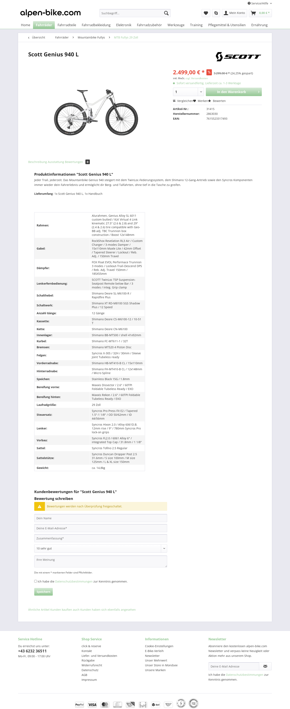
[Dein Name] (100, 518)
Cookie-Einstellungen (159, 646)
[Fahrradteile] (67, 25)
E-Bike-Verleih (154, 651)
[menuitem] (135, 15)
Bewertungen (77, 162)
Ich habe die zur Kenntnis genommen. (83, 581)
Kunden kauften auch (65, 610)
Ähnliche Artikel (39, 610)
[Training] (196, 25)
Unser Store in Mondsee (161, 665)
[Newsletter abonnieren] (265, 666)
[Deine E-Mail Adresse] (233, 666)
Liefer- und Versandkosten (99, 656)
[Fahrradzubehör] (149, 25)
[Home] (25, 25)
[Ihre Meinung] (100, 561)
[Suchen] (166, 13)
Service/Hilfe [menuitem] (258, 3)
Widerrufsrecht (92, 665)
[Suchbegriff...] (135, 13)
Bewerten (217, 101)
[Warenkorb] (260, 13)
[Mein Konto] (234, 13)
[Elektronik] (123, 25)
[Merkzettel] (206, 13)
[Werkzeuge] (176, 25)
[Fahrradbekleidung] (96, 25)
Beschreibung (37, 162)
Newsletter (152, 656)
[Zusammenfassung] (100, 538)
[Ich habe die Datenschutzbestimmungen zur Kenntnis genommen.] (35, 581)
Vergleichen (183, 101)
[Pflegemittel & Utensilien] (227, 25)
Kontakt (87, 651)
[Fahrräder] (44, 25)
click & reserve (91, 646)
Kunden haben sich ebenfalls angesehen (108, 610)
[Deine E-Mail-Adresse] (100, 528)
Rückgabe (88, 660)
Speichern (43, 592)
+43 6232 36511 (32, 651)
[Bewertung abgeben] (100, 548)
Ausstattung (56, 162)
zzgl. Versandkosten (196, 78)
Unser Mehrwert (156, 660)
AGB (84, 675)
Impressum (89, 680)
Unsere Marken (155, 670)
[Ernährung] (259, 25)
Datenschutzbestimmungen (74, 581)
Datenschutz (90, 670)
